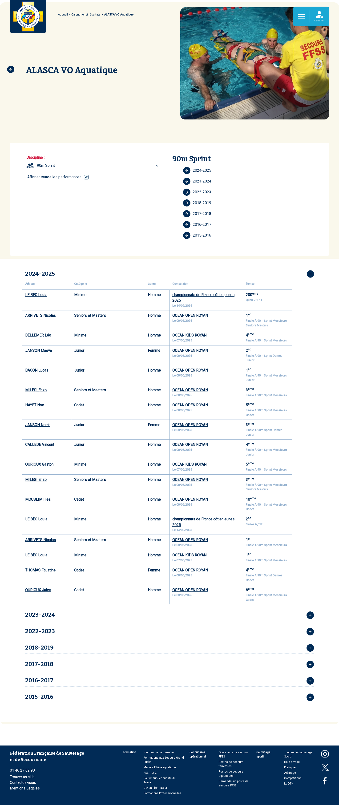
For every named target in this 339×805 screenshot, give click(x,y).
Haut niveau (292, 762)
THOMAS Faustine (40, 570)
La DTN (288, 783)
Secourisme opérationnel (198, 754)
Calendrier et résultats (86, 14)
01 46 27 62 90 (22, 770)
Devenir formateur (155, 787)
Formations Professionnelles (162, 793)
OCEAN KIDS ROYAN (189, 335)
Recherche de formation (159, 752)
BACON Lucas (36, 370)
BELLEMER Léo (38, 335)
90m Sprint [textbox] (46, 165)
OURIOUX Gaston (39, 464)
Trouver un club (22, 777)
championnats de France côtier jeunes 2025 (203, 298)
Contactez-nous (23, 782)
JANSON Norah (37, 425)
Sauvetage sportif (263, 754)
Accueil (63, 14)
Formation (129, 752)
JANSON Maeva (38, 350)
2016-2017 (197, 224)
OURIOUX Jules (38, 590)
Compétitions (293, 778)
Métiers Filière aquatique (160, 767)
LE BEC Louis (36, 295)
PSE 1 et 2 (150, 772)
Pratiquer (290, 767)
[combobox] (98, 166)
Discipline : (35, 157)
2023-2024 (197, 181)
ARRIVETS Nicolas (40, 315)
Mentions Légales (25, 788)
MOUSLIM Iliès (38, 499)
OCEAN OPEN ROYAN (190, 315)
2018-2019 (197, 203)
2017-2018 (197, 214)
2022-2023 (197, 192)
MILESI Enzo (36, 390)
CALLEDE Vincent (39, 444)
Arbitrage (290, 772)
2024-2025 (197, 170)
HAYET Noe (34, 405)
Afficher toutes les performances (54, 177)
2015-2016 (197, 235)
